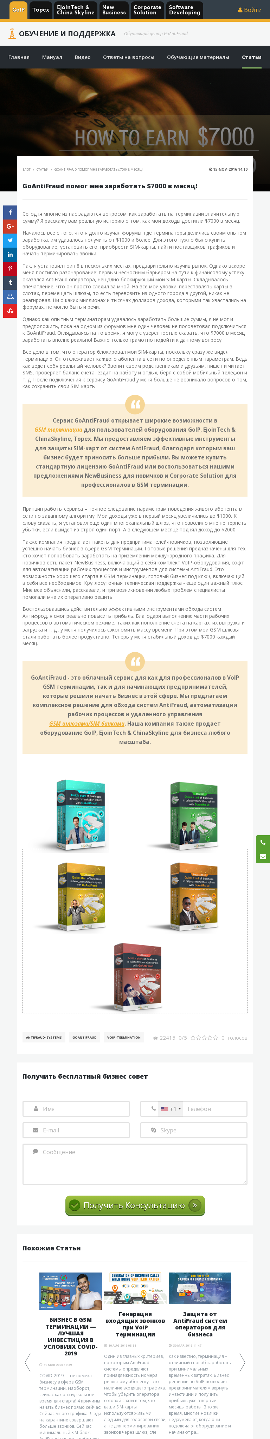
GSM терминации (58, 430)
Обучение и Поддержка (67, 33)
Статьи (43, 169)
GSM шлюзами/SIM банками (86, 724)
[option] (135, 1354)
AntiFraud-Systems (44, 1037)
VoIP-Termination (124, 1037)
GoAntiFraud (84, 1037)
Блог (26, 169)
